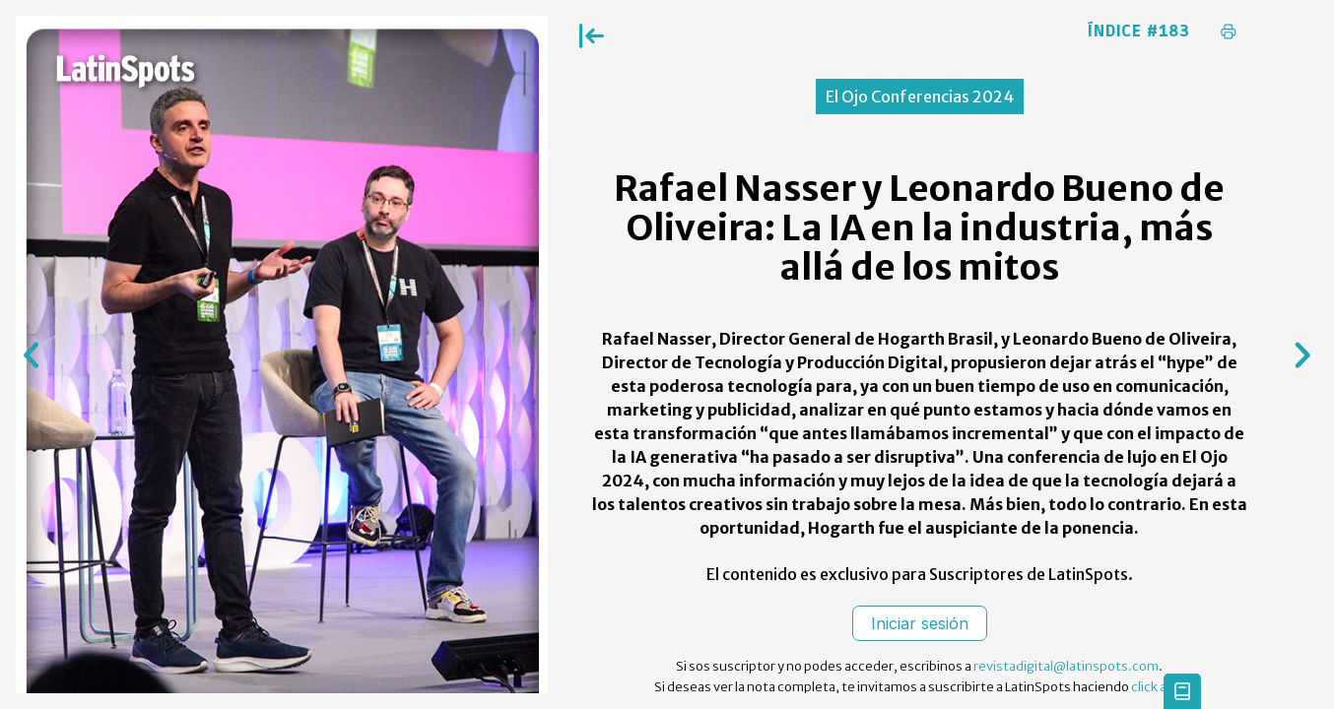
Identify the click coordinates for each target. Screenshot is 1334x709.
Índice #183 (1139, 31)
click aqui (1158, 686)
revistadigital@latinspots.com (1066, 666)
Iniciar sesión (919, 623)
